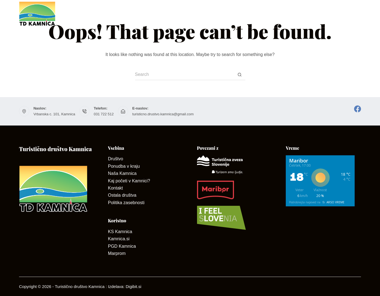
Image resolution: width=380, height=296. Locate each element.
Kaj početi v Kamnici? (129, 180)
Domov (88, 14)
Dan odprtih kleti (279, 14)
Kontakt (196, 14)
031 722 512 (104, 114)
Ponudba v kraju (124, 166)
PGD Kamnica (122, 246)
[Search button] (239, 74)
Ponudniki (233, 13)
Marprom (117, 253)
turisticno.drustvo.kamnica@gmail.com (163, 114)
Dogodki (349, 14)
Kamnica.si (119, 238)
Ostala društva (122, 195)
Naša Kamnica (122, 173)
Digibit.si (133, 286)
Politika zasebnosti (126, 202)
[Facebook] (357, 108)
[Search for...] (184, 74)
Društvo (122, 13)
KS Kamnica (120, 231)
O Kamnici (161, 13)
